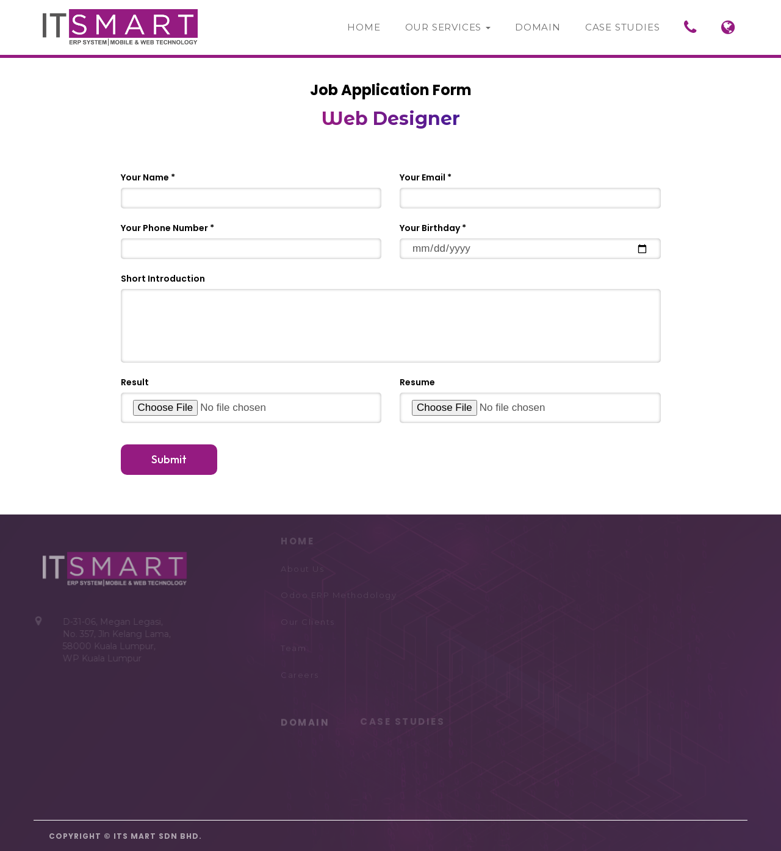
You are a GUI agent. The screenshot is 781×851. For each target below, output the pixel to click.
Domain (538, 27)
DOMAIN (305, 720)
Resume (417, 382)
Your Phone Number (164, 228)
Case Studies (622, 27)
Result (135, 382)
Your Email (422, 177)
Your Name (145, 177)
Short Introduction (163, 278)
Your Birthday (430, 228)
